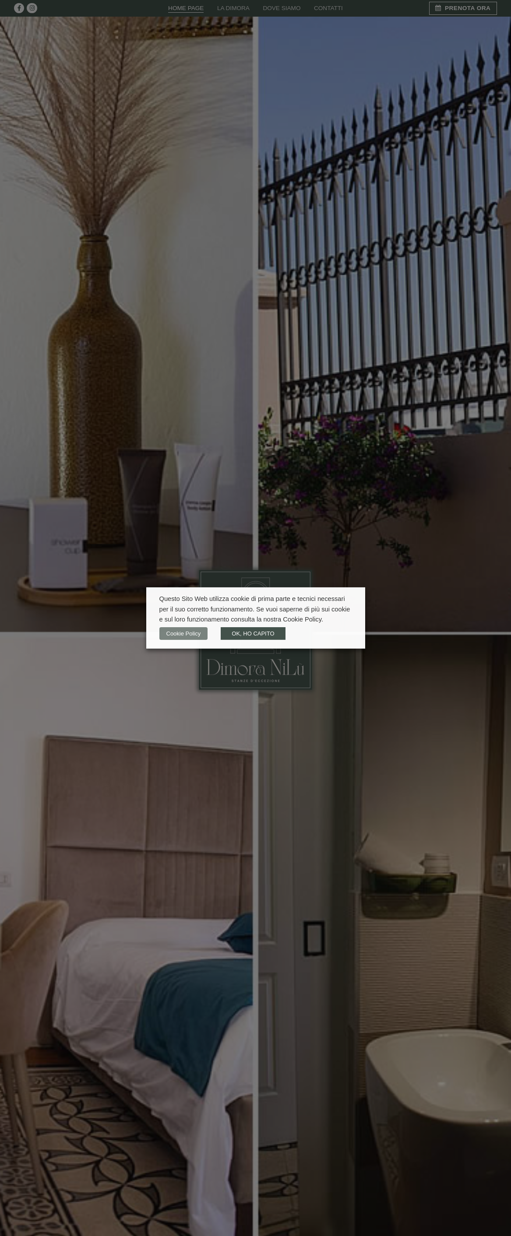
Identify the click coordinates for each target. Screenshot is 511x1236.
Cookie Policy (183, 633)
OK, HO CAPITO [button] (253, 633)
